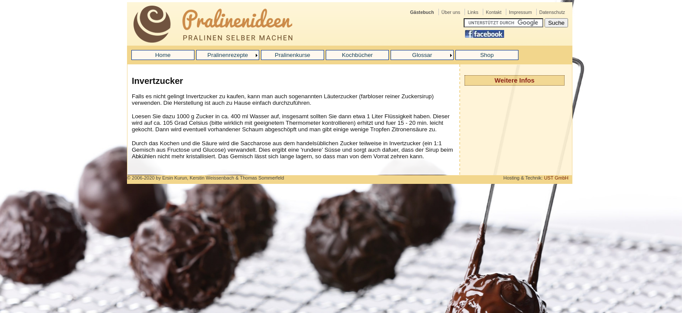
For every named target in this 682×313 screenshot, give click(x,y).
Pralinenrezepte (227, 55)
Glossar (422, 55)
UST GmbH (556, 177)
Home (163, 55)
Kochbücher (357, 55)
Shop (487, 55)
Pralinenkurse (293, 55)
